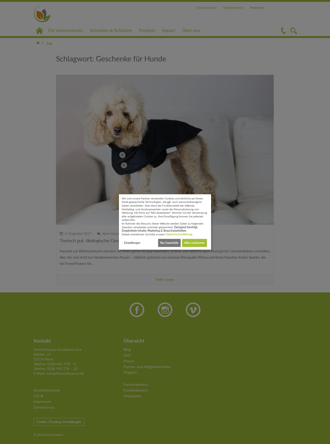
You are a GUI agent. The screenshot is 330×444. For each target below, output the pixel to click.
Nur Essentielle (169, 243)
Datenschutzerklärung (178, 234)
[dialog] (165, 222)
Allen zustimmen (194, 243)
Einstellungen (132, 243)
